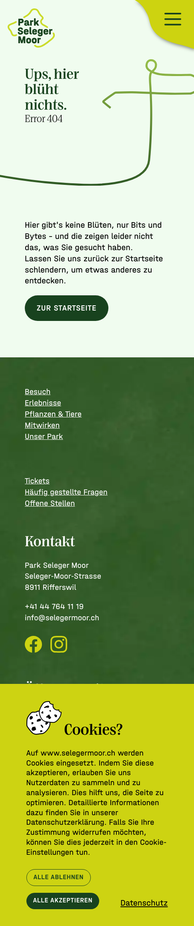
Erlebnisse (43, 402)
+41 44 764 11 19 (54, 606)
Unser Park (44, 436)
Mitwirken (42, 425)
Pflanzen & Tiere (53, 414)
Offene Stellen (50, 503)
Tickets (37, 480)
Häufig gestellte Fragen (66, 492)
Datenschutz (144, 903)
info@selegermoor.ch (62, 617)
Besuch (37, 391)
